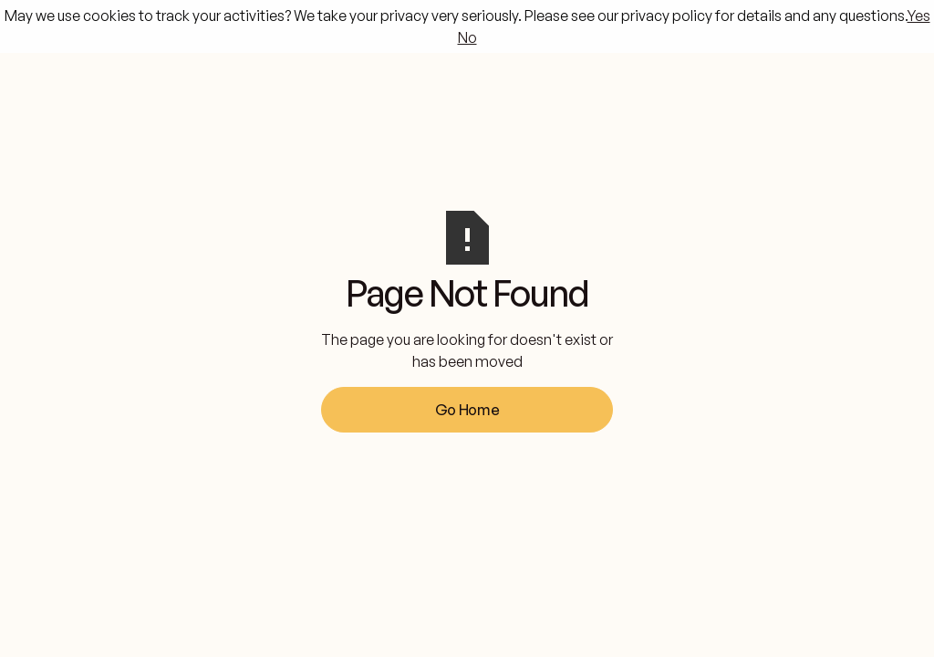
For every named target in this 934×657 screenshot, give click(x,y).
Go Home (467, 410)
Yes (919, 15)
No (467, 37)
